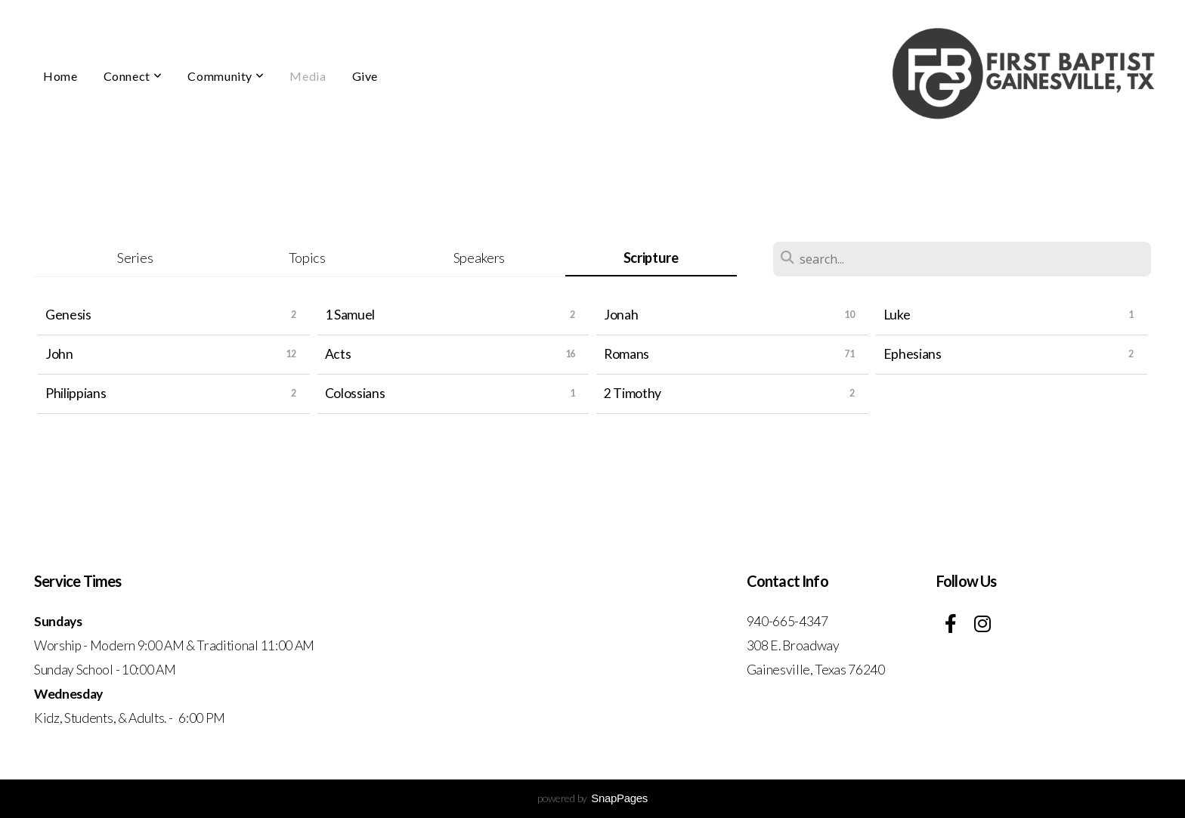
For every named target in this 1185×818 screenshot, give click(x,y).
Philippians (75, 393)
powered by (592, 798)
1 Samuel (350, 315)
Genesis (68, 315)
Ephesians (912, 354)
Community (225, 76)
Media (307, 76)
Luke (897, 315)
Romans (626, 354)
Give (365, 76)
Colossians (355, 393)
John (59, 354)
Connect (133, 76)
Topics (307, 257)
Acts (338, 354)
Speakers (479, 257)
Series (135, 257)
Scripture (651, 257)
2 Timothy (632, 393)
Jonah (621, 315)
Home (60, 76)
